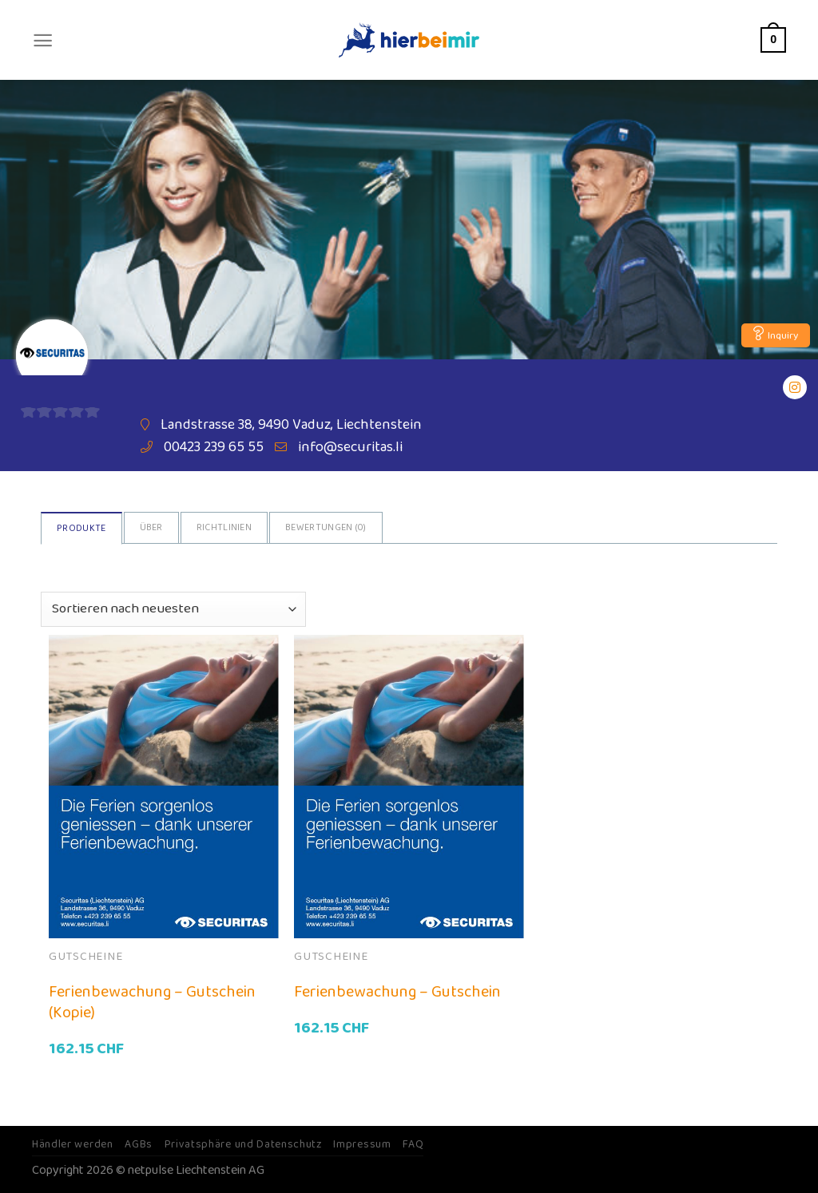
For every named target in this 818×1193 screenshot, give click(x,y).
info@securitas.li (350, 447)
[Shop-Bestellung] (173, 609)
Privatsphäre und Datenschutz (243, 1144)
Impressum (362, 1144)
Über (151, 527)
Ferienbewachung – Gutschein (397, 991)
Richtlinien (224, 527)
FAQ (413, 1144)
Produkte (81, 528)
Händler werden (72, 1144)
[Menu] (43, 40)
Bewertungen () (326, 527)
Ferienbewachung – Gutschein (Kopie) (152, 1002)
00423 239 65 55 (214, 447)
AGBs (139, 1144)
